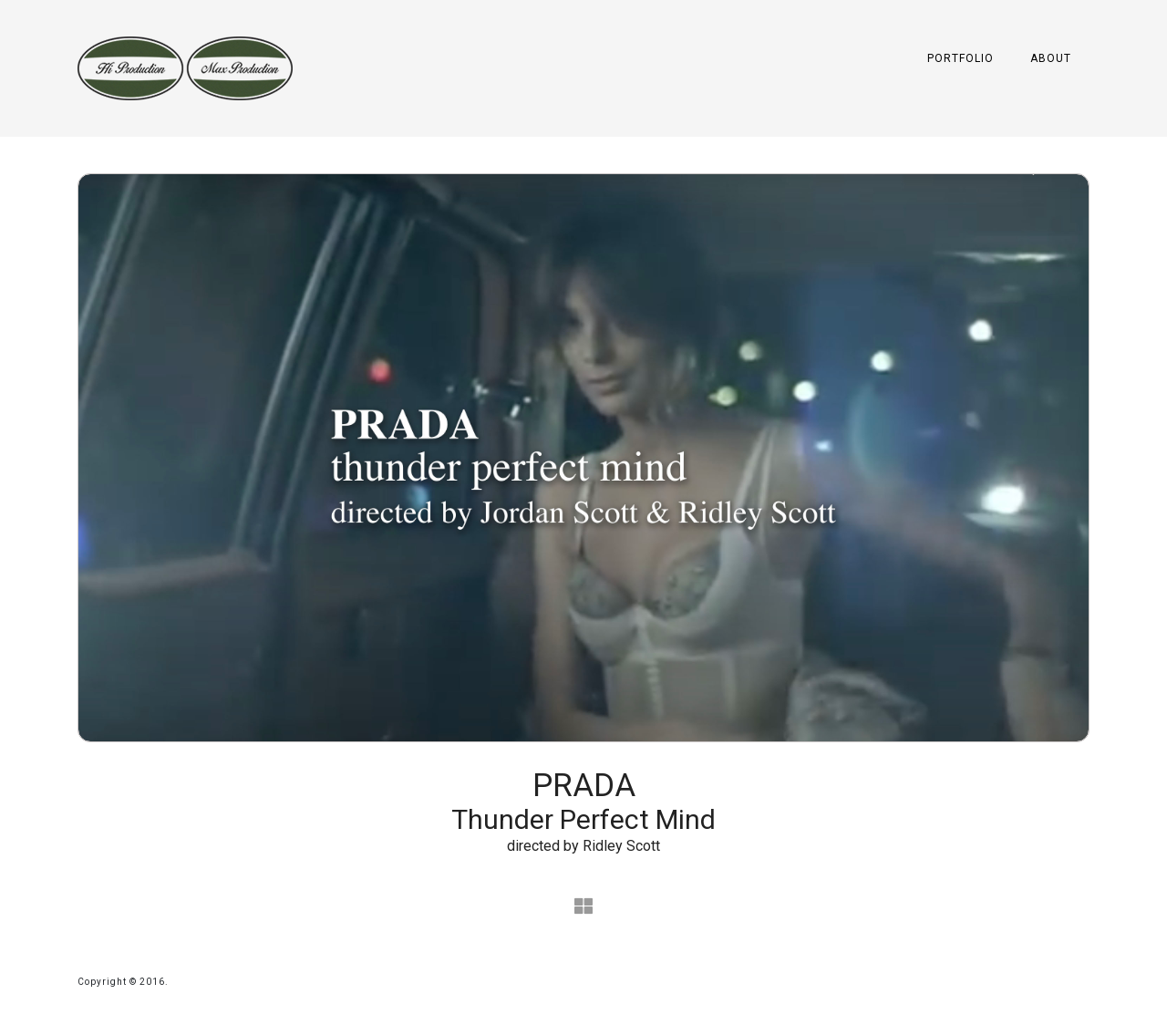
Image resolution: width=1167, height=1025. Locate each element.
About (1050, 58)
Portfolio (960, 58)
